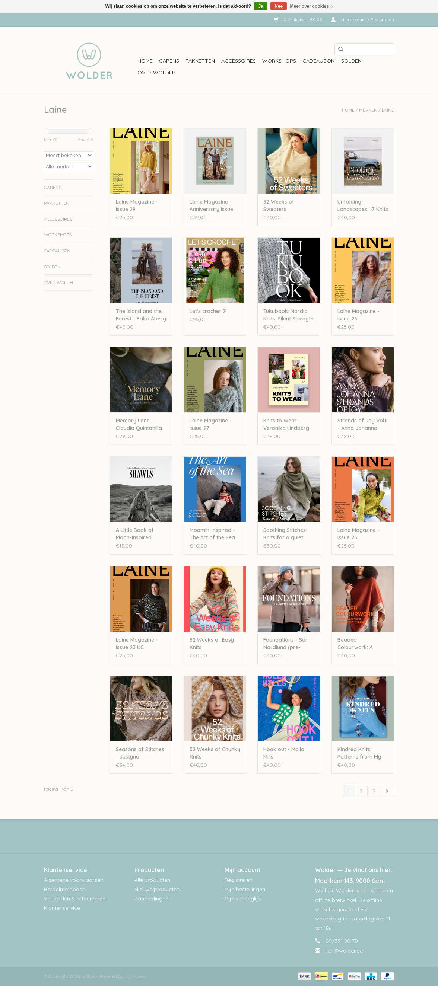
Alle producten (152, 880)
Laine (388, 110)
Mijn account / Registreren (362, 19)
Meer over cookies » (311, 6)
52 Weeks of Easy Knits (212, 643)
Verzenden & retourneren (74, 898)
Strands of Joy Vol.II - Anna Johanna (362, 424)
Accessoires (238, 60)
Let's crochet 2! (208, 311)
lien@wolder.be (344, 950)
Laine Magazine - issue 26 (358, 315)
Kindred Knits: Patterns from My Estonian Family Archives (359, 753)
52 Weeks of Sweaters (278, 205)
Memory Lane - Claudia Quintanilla (139, 424)
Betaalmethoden (64, 889)
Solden (351, 60)
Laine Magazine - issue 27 (211, 424)
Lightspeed (135, 976)
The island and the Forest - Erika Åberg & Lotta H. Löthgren (141, 315)
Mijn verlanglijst (243, 898)
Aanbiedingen (151, 898)
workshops (279, 60)
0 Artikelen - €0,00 (299, 19)
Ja (260, 6)
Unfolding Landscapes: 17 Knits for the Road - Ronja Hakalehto (362, 205)
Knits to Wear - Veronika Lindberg (286, 424)
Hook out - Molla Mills (283, 753)
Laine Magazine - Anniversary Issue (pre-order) (211, 205)
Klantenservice (62, 907)
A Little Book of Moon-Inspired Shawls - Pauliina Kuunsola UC (136, 534)
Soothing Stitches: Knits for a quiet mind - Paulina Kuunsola (285, 534)
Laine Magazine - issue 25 (358, 534)
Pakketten (200, 60)
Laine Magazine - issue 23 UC (137, 643)
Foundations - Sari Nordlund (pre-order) (286, 643)
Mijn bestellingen (245, 889)
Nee (278, 6)
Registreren (239, 880)
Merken (368, 110)
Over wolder (156, 72)
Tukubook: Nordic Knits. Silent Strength (288, 315)
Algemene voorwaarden (74, 880)
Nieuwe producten (157, 889)
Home (145, 60)
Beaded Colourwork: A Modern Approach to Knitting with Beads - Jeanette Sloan (360, 643)
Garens (169, 60)
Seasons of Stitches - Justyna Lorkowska (140, 753)
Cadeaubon (318, 60)
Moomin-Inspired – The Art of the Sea (213, 534)
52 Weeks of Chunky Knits (215, 753)
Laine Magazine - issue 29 (137, 205)
